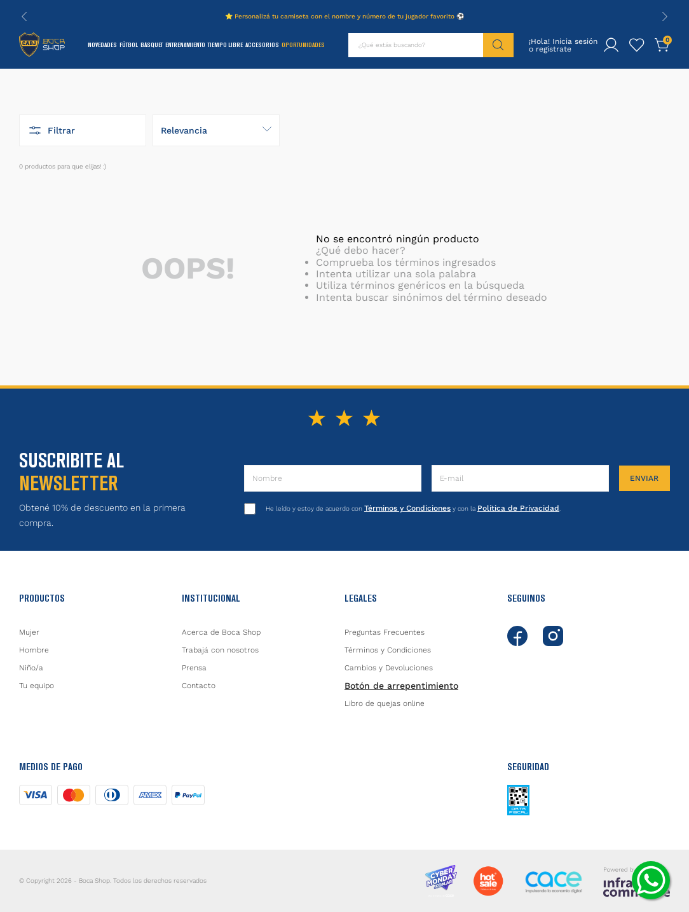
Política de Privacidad (518, 508)
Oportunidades (303, 44)
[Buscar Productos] (498, 45)
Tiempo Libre (225, 44)
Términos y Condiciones (407, 508)
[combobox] (431, 45)
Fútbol (128, 44)
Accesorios (262, 44)
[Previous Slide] (24, 16)
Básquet (151, 44)
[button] (82, 130)
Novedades (102, 44)
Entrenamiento (185, 44)
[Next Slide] (665, 16)
